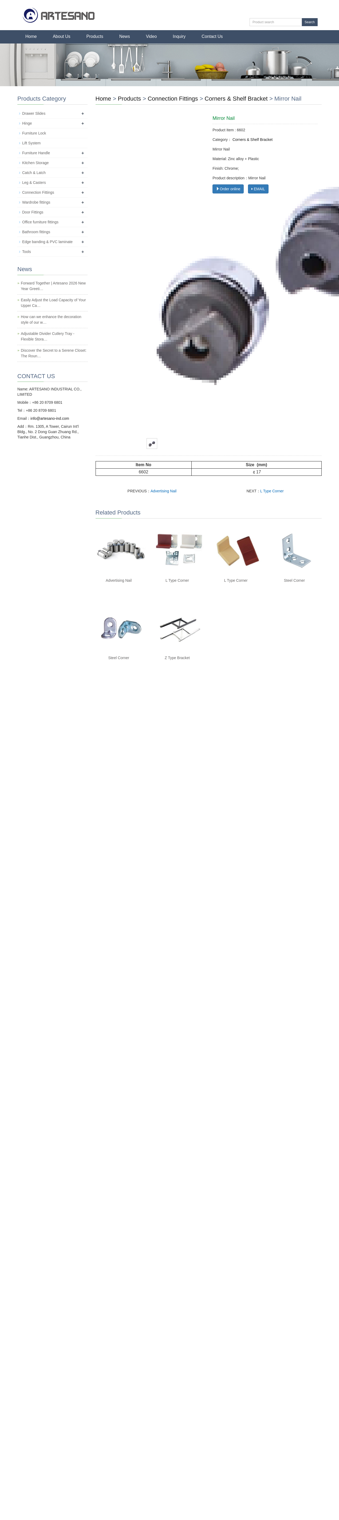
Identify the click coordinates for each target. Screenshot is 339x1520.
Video (151, 36)
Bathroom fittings (36, 232)
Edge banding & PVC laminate (47, 242)
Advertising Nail (163, 491)
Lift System (31, 143)
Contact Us (212, 36)
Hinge (27, 123)
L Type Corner (272, 491)
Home (31, 36)
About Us (61, 36)
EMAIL (258, 189)
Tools (26, 252)
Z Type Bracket (177, 658)
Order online (228, 189)
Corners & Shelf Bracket (236, 98)
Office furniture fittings (40, 222)
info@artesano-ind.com (49, 418)
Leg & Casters (34, 182)
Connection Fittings (173, 98)
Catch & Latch (34, 173)
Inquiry (179, 36)
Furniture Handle (36, 153)
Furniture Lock (34, 133)
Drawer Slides (33, 113)
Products (94, 36)
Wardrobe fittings (36, 202)
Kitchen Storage (35, 163)
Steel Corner (294, 580)
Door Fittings (32, 212)
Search (310, 22)
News (124, 36)
